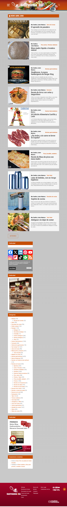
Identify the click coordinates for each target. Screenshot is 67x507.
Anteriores (13, 236)
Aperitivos (16, 366)
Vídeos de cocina (15, 411)
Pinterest (25, 252)
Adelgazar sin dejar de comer (42, 220)
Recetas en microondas (19, 387)
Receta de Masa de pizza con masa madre (42, 158)
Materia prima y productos (17, 351)
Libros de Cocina (51, 25)
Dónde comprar (15, 327)
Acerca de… (36, 488)
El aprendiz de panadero (40, 28)
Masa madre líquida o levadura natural (43, 50)
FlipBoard (15, 258)
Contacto (35, 492)
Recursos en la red (15, 393)
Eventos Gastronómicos (51, 111)
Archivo (35, 490)
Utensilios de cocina (52, 197)
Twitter (15, 252)
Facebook (10, 252)
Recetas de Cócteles (19, 321)
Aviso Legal (43, 488)
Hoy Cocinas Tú (15, 347)
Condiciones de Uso (45, 490)
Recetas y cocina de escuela (18, 391)
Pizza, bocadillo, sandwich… (20, 379)
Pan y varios (44, 45)
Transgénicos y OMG (16, 402)
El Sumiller (16, 334)
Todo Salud (49, 176)
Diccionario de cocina (16, 325)
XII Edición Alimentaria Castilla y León (44, 116)
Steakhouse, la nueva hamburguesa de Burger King (42, 74)
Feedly (25, 258)
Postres (15, 381)
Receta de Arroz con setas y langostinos (42, 94)
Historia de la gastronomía (17, 345)
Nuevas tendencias (15, 359)
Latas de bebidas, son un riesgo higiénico (43, 179)
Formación (13, 344)
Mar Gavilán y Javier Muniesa (38, 25)
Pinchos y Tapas (17, 378)
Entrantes (49, 90)
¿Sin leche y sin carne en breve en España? (43, 137)
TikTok (20, 258)
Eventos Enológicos (18, 336)
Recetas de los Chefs (16, 389)
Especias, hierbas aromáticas (20, 374)
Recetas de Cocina (15, 364)
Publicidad (35, 494)
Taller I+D (13, 396)
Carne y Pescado (18, 368)
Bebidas (13, 319)
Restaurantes (14, 395)
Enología (13, 328)
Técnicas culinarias (52, 45)
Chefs (12, 323)
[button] (8, 5)
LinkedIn (20, 252)
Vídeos (13, 410)
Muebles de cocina (15, 355)
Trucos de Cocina (15, 404)
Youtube (30, 252)
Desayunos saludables (19, 370)
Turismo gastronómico (16, 406)
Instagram (10, 258)
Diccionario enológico (19, 332)
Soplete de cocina (38, 200)
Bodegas (16, 330)
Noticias (23, 488)
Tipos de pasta (17, 353)
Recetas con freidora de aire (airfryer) (20, 361)
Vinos (15, 340)
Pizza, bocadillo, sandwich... (50, 154)
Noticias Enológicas (18, 338)
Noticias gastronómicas (51, 69)
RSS (30, 258)
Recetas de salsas (18, 385)
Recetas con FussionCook (20, 383)
